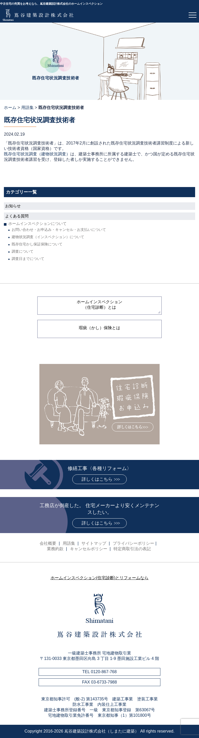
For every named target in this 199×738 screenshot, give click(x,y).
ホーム (10, 107)
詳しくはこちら (97, 479)
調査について (22, 251)
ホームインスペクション (99, 304)
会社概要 (48, 543)
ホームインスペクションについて (37, 223)
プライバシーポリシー (133, 543)
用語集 (27, 107)
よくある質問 (17, 216)
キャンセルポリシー (88, 549)
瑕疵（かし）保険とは (99, 328)
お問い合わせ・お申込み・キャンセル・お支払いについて (59, 229)
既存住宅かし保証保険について (37, 244)
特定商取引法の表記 (132, 549)
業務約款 (55, 549)
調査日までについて (28, 259)
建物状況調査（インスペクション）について (48, 237)
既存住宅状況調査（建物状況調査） (37, 154)
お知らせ (13, 206)
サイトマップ (93, 543)
